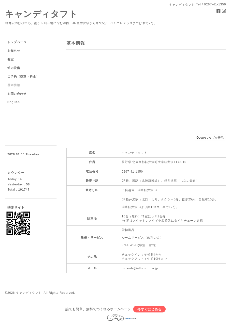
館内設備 (13, 68)
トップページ (17, 42)
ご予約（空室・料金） (23, 76)
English (13, 102)
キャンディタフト (41, 14)
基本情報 (13, 85)
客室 (10, 59)
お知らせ (13, 50)
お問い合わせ (17, 94)
